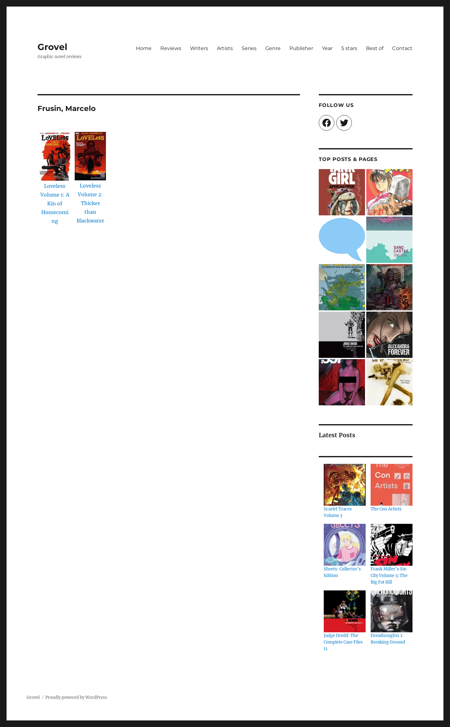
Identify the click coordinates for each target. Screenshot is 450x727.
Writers (199, 48)
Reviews (170, 48)
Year (327, 48)
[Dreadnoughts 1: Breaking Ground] (391, 611)
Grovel (52, 47)
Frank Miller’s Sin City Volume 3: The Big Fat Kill (389, 575)
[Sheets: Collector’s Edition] (345, 545)
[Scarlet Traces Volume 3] (345, 485)
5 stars (349, 48)
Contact (402, 48)
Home (144, 48)
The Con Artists (386, 509)
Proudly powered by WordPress (76, 697)
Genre (273, 48)
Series (249, 48)
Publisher (301, 48)
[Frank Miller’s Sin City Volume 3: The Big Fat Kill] (391, 545)
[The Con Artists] (391, 485)
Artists (225, 48)
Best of (374, 48)
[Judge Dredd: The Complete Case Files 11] (345, 611)
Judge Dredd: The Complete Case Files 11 (343, 642)
